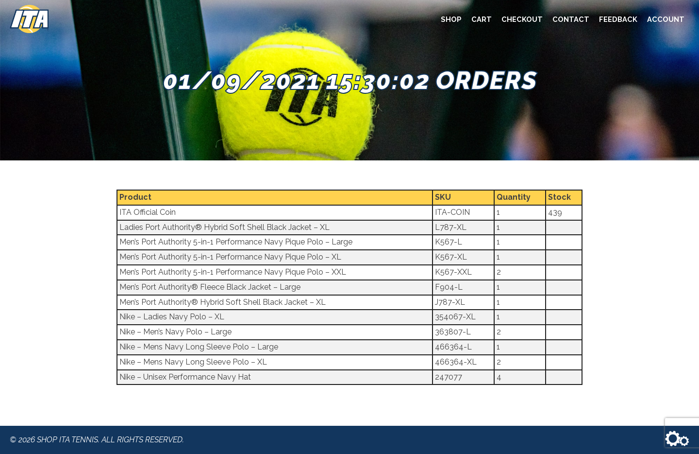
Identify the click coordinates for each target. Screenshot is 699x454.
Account (665, 19)
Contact (570, 19)
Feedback (618, 19)
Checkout (522, 19)
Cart (481, 19)
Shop (451, 19)
